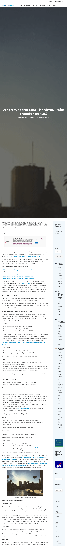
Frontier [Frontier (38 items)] (57, 530)
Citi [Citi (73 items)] (56, 503)
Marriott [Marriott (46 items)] (57, 540)
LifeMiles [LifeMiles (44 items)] (57, 535)
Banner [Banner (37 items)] (57, 486)
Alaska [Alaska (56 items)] (57, 463)
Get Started (27, 5)
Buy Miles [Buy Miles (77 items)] (57, 493)
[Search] (64, 6)
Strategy (32, 96)
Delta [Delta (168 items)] (60, 512)
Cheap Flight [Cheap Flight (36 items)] (58, 501)
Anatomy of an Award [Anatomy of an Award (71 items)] (59, 477)
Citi (3, 540)
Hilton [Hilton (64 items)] (57, 532)
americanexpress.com (23, 183)
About (55, 5)
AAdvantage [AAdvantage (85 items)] (58, 458)
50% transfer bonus (23, 366)
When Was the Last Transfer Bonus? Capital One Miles (18, 233)
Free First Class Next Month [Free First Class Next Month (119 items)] (58, 524)
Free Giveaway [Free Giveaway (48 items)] (58, 527)
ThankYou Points (9, 540)
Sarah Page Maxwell (44, 96)
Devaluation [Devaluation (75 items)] (58, 515)
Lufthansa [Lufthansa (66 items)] (58, 537)
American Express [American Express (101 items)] (57, 473)
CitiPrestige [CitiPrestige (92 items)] (58, 506)
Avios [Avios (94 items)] (57, 480)
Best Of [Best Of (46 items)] (57, 488)
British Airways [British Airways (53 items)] (59, 491)
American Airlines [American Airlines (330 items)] (57, 469)
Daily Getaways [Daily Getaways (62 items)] (58, 509)
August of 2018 (26, 241)
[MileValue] (8, 5)
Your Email (57, 205)
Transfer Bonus (17, 540)
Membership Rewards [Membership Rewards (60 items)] (58, 543)
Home (20, 5)
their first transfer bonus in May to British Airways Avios (23, 213)
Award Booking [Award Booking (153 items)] (57, 483)
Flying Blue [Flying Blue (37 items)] (58, 520)
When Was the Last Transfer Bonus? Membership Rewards (19, 227)
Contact (50, 1)
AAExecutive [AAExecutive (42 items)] (58, 461)
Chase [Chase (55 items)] (57, 498)
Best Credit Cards (45, 5)
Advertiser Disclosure (59, 1)
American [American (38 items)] (57, 466)
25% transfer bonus (35, 405)
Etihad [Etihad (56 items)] (57, 517)
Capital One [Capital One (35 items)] (58, 496)
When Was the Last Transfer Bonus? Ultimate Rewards (18, 235)
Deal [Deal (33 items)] (56, 512)
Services (35, 5)
